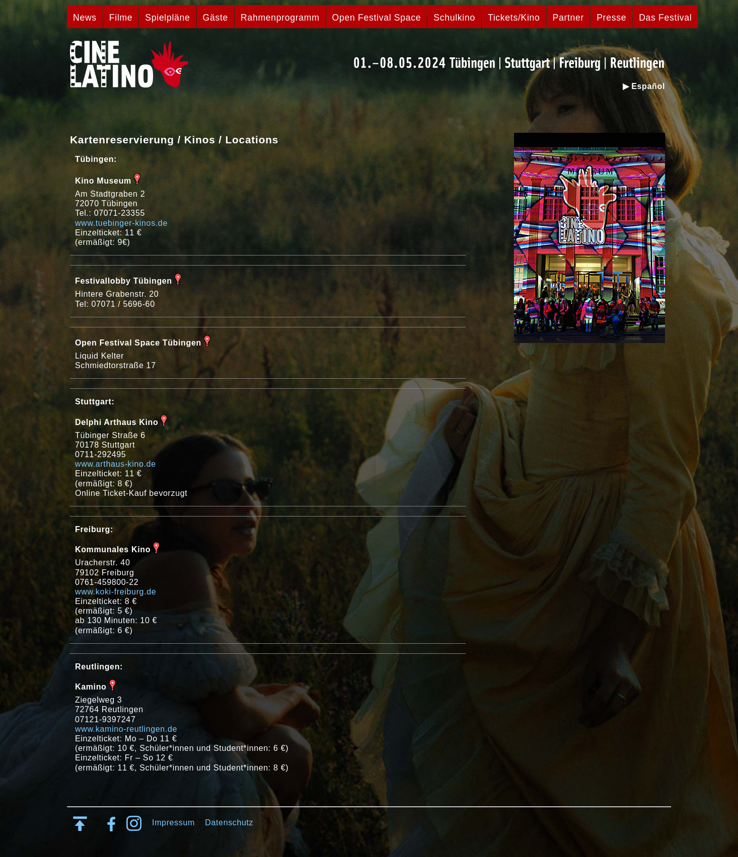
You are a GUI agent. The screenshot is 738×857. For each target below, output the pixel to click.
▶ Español (644, 86)
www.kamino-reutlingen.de (126, 729)
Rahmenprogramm (280, 18)
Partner (568, 18)
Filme (121, 18)
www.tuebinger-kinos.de (121, 223)
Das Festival (665, 18)
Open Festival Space (376, 18)
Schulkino (454, 18)
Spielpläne (167, 18)
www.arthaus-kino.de (115, 464)
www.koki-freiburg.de (115, 591)
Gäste (215, 18)
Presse (611, 18)
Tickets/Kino (514, 18)
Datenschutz (229, 822)
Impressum (173, 822)
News (85, 18)
